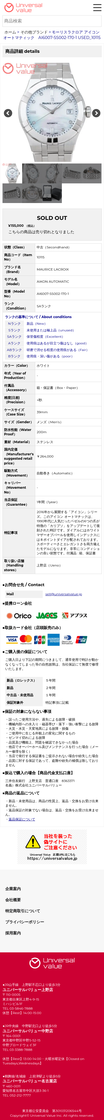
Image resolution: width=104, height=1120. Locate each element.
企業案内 (13, 888)
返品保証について (22, 819)
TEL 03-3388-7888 (17, 1050)
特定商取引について (22, 910)
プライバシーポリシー (24, 921)
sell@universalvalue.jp (63, 594)
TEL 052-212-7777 (16, 1095)
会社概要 (13, 899)
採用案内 (13, 933)
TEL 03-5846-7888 (17, 1008)
